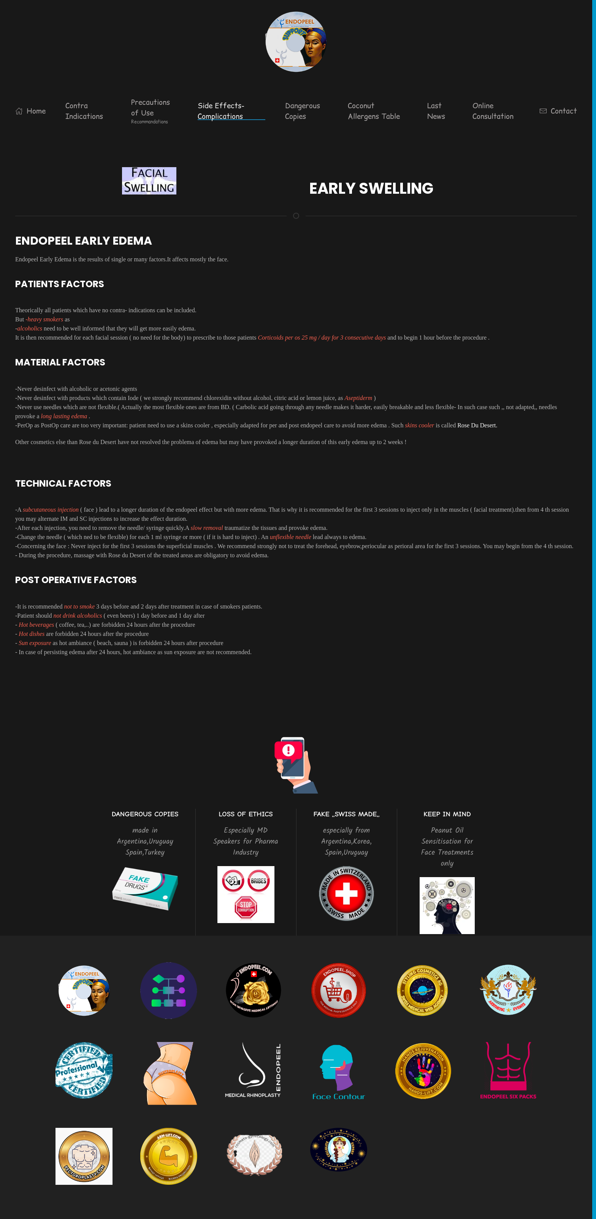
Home (30, 111)
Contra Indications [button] (84, 111)
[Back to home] (296, 42)
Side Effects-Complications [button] (221, 111)
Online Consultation (493, 111)
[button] (154, 111)
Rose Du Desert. (477, 425)
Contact (558, 111)
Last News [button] (436, 111)
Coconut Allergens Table (374, 111)
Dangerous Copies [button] (302, 111)
